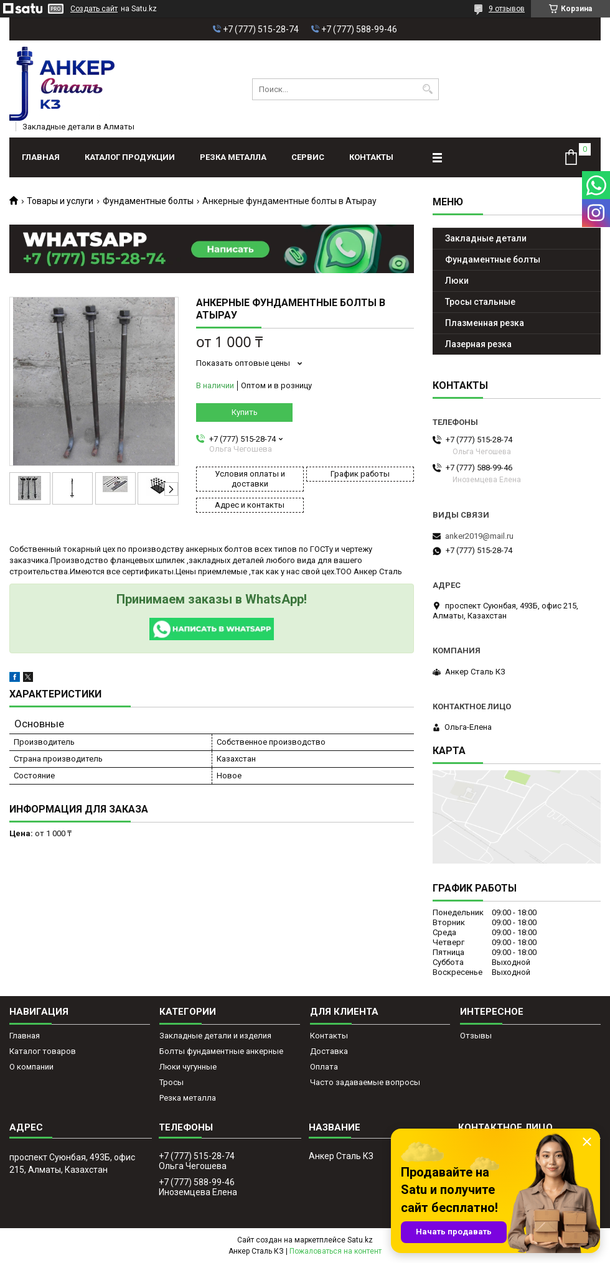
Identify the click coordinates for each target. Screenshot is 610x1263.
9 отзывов (507, 8)
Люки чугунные (188, 1066)
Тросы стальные (480, 302)
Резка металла (233, 157)
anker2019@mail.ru (479, 536)
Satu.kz (360, 1240)
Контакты (371, 157)
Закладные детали (486, 238)
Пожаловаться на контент (335, 1251)
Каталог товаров (42, 1051)
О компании (31, 1066)
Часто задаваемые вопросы (365, 1082)
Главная (41, 157)
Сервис (307, 157)
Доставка (329, 1051)
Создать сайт (94, 8)
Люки (457, 281)
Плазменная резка (484, 323)
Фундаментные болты (148, 201)
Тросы (171, 1082)
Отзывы (476, 1035)
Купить (245, 412)
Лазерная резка (478, 344)
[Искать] (428, 89)
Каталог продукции (130, 157)
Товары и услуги (60, 201)
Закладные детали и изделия (215, 1035)
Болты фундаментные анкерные (221, 1051)
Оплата (324, 1066)
